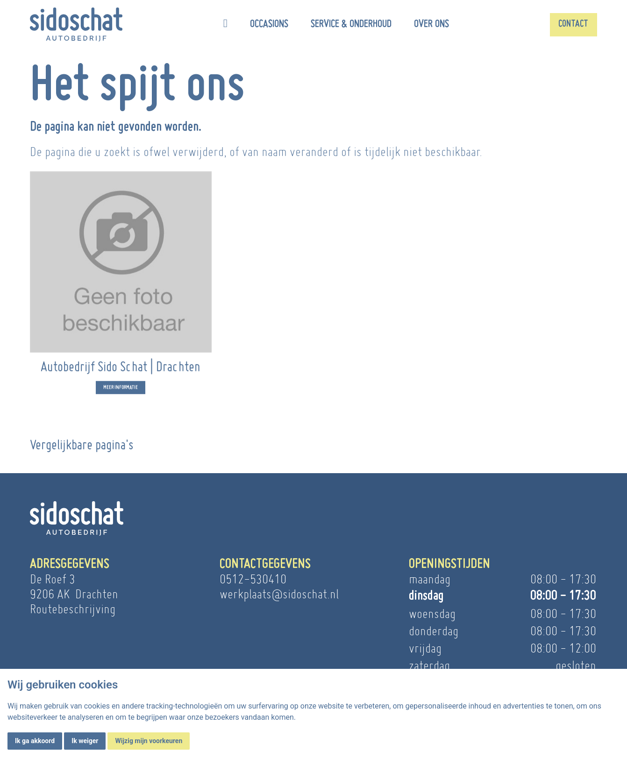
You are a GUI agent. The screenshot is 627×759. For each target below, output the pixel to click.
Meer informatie (120, 395)
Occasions (269, 24)
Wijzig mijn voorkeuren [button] (148, 741)
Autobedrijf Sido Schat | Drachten (120, 374)
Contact (573, 24)
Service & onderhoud (351, 24)
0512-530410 (253, 579)
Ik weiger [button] (84, 741)
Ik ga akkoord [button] (35, 741)
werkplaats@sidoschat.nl (279, 594)
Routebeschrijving (72, 609)
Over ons (431, 24)
